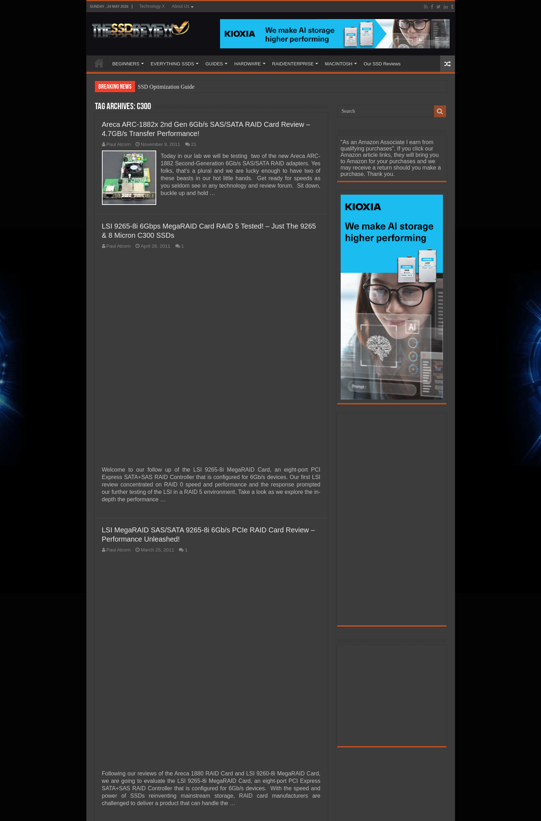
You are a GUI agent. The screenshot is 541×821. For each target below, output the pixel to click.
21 (193, 144)
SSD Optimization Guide (166, 87)
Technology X (152, 6)
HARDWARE (247, 63)
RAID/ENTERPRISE (293, 63)
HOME (99, 62)
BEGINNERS (126, 63)
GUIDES (214, 63)
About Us (180, 6)
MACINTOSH (338, 63)
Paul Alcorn (119, 144)
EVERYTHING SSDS (172, 63)
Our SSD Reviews (382, 63)
